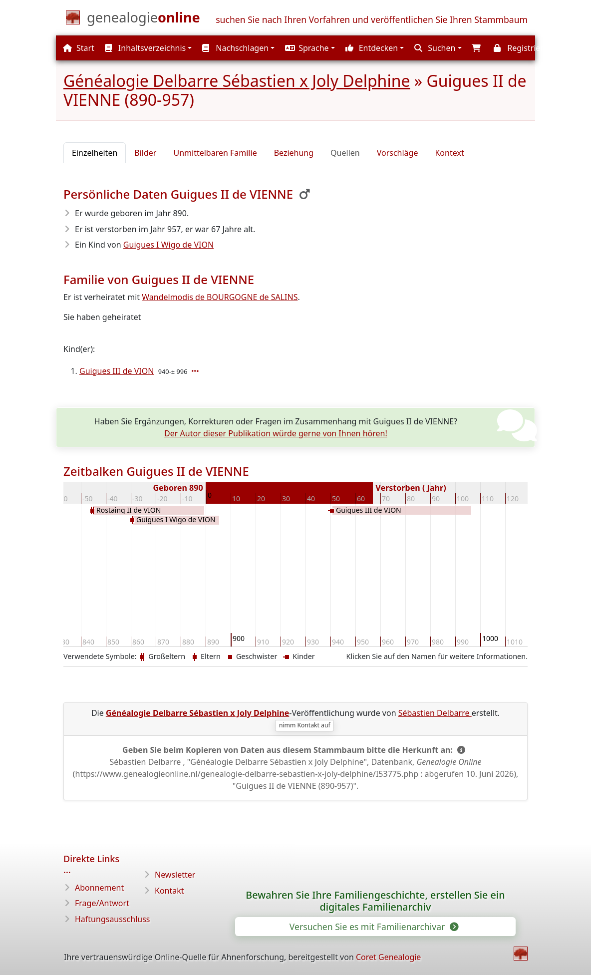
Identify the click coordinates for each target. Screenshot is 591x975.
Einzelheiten (94, 152)
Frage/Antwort (102, 903)
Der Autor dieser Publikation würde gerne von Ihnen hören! (275, 433)
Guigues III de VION (116, 370)
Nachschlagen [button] (235, 47)
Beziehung (293, 152)
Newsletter (175, 874)
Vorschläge (397, 152)
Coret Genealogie (388, 957)
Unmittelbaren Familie (215, 152)
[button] (309, 48)
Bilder (145, 152)
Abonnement (99, 887)
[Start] (143, 19)
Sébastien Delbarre (435, 712)
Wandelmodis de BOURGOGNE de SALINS (219, 297)
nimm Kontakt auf (304, 725)
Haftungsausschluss (112, 919)
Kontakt (169, 890)
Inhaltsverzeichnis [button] (145, 47)
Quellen (345, 152)
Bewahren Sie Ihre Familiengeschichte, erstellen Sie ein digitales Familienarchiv (375, 901)
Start (78, 47)
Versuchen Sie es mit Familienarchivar (373, 927)
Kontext (449, 152)
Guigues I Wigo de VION (168, 244)
